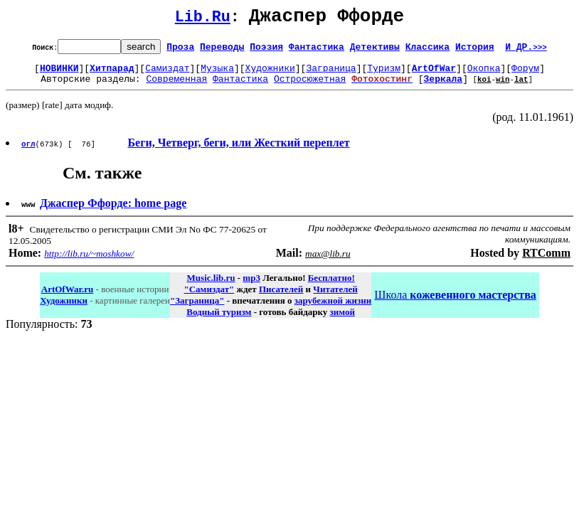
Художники (270, 74)
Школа (455, 303)
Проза (180, 50)
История (474, 50)
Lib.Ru (202, 19)
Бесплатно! (331, 286)
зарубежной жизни (333, 309)
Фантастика (316, 50)
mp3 (251, 286)
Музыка (217, 74)
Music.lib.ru (211, 286)
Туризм (383, 74)
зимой (342, 320)
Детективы (375, 50)
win (503, 87)
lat (521, 87)
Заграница (331, 74)
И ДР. (526, 50)
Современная (176, 86)
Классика (427, 50)
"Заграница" (197, 309)
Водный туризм (218, 320)
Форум (525, 74)
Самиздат (167, 74)
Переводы (222, 50)
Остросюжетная (310, 86)
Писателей (281, 297)
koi (484, 87)
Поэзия (266, 50)
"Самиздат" (209, 297)
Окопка (484, 74)
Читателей (335, 297)
